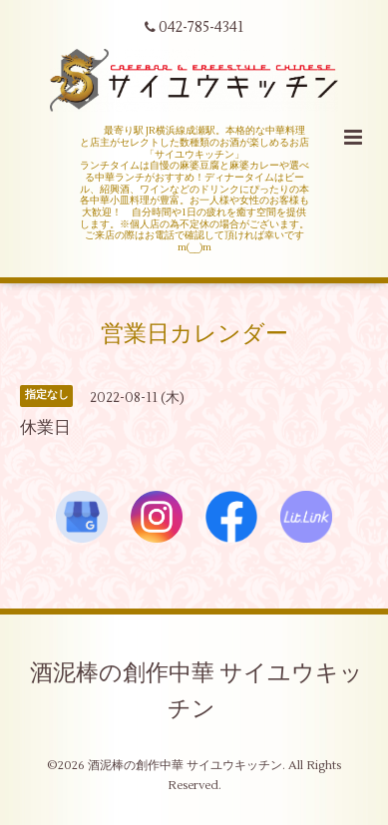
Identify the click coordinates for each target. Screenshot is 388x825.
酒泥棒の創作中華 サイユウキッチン (196, 690)
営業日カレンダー (194, 334)
